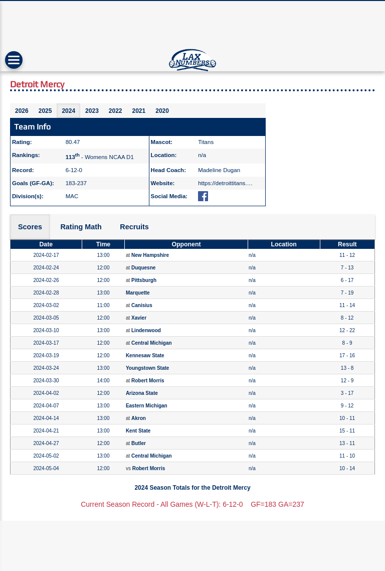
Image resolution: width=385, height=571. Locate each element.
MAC (72, 196)
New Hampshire (150, 255)
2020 (162, 110)
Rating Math (80, 227)
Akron (138, 418)
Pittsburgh (143, 280)
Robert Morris (147, 380)
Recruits (134, 227)
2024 (68, 110)
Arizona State (142, 393)
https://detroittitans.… (225, 183)
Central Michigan (151, 343)
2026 (22, 110)
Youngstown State (147, 368)
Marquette (138, 293)
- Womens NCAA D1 (100, 157)
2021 (139, 110)
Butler (138, 443)
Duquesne (143, 267)
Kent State (138, 431)
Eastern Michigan (146, 405)
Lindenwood (146, 330)
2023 (92, 110)
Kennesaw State (145, 355)
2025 (45, 110)
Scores (30, 227)
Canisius (141, 305)
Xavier (138, 318)
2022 (115, 110)
